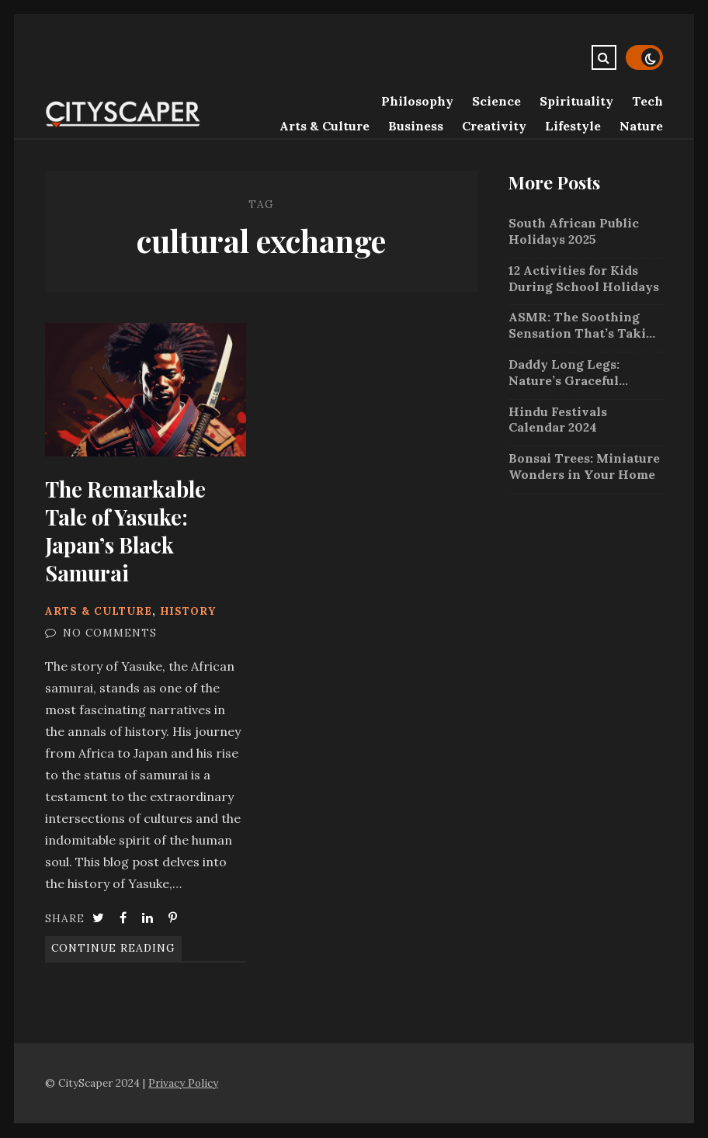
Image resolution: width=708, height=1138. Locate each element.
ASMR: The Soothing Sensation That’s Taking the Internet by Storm (585, 325)
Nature (641, 126)
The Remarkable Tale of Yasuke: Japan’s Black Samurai (145, 389)
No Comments (110, 633)
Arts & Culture (324, 126)
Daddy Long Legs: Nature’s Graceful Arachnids (564, 372)
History (188, 611)
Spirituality (576, 101)
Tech (647, 101)
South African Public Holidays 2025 (573, 231)
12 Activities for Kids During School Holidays (583, 278)
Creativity (494, 126)
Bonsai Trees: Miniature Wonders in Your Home (584, 466)
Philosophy (417, 101)
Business (415, 126)
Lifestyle (573, 126)
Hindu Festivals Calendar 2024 (557, 419)
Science (496, 101)
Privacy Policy (183, 1083)
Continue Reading (113, 948)
